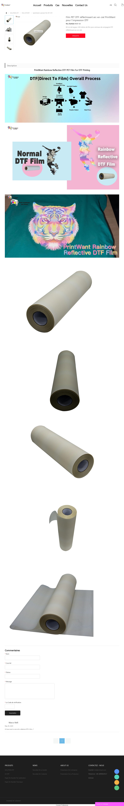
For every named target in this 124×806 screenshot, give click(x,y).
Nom (7, 654)
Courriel (8, 663)
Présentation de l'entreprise (68, 770)
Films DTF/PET (26, 13)
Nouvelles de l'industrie (40, 774)
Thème (7, 672)
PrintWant (116, 771)
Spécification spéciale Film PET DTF (42, 13)
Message (8, 681)
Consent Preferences (62, 805)
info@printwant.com (100, 770)
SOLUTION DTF (14, 13)
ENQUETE (75, 36)
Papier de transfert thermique (14, 782)
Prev (7, 51)
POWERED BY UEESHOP (13, 801)
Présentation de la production (69, 774)
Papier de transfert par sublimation (15, 778)
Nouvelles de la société (40, 770)
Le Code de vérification (13, 702)
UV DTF (7, 774)
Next (11, 51)
